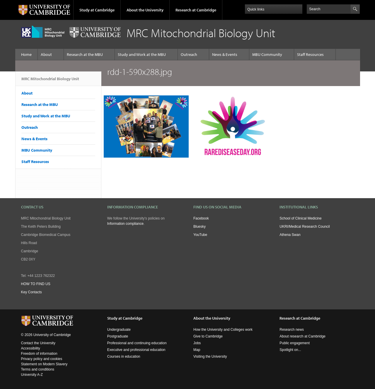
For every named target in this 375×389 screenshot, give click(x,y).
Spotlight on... (290, 350)
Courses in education (123, 356)
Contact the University (38, 343)
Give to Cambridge (208, 336)
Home (26, 54)
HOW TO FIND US (35, 284)
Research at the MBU (85, 54)
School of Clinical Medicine (300, 218)
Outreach (189, 54)
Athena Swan (289, 235)
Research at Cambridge (195, 10)
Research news (291, 330)
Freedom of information (39, 354)
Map (196, 350)
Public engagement (294, 343)
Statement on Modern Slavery (44, 364)
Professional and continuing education (137, 343)
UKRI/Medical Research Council (304, 227)
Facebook (201, 218)
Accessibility (30, 348)
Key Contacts (31, 292)
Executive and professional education (136, 350)
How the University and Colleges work (223, 330)
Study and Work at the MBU (142, 54)
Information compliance (125, 224)
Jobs (197, 343)
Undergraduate (119, 330)
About (46, 54)
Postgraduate (117, 336)
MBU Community (267, 54)
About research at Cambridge (302, 336)
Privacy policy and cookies (41, 359)
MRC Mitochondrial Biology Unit (50, 81)
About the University (145, 10)
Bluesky (199, 227)
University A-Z (32, 375)
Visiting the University (210, 356)
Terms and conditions (37, 369)
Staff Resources (310, 54)
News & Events (224, 54)
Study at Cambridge (97, 10)
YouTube (200, 235)
